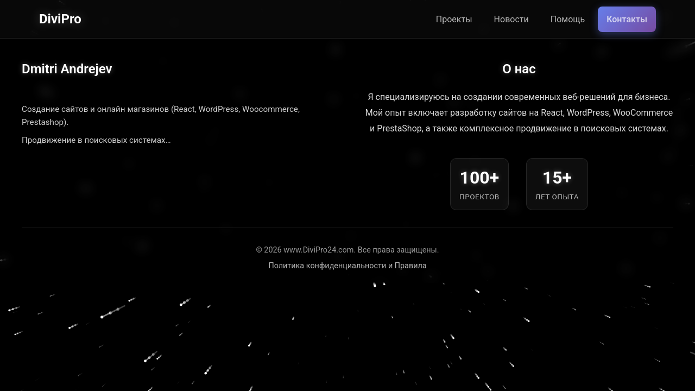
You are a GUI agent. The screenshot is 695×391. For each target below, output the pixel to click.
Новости (511, 19)
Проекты (454, 19)
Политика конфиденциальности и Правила (347, 265)
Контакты (626, 19)
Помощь (568, 19)
